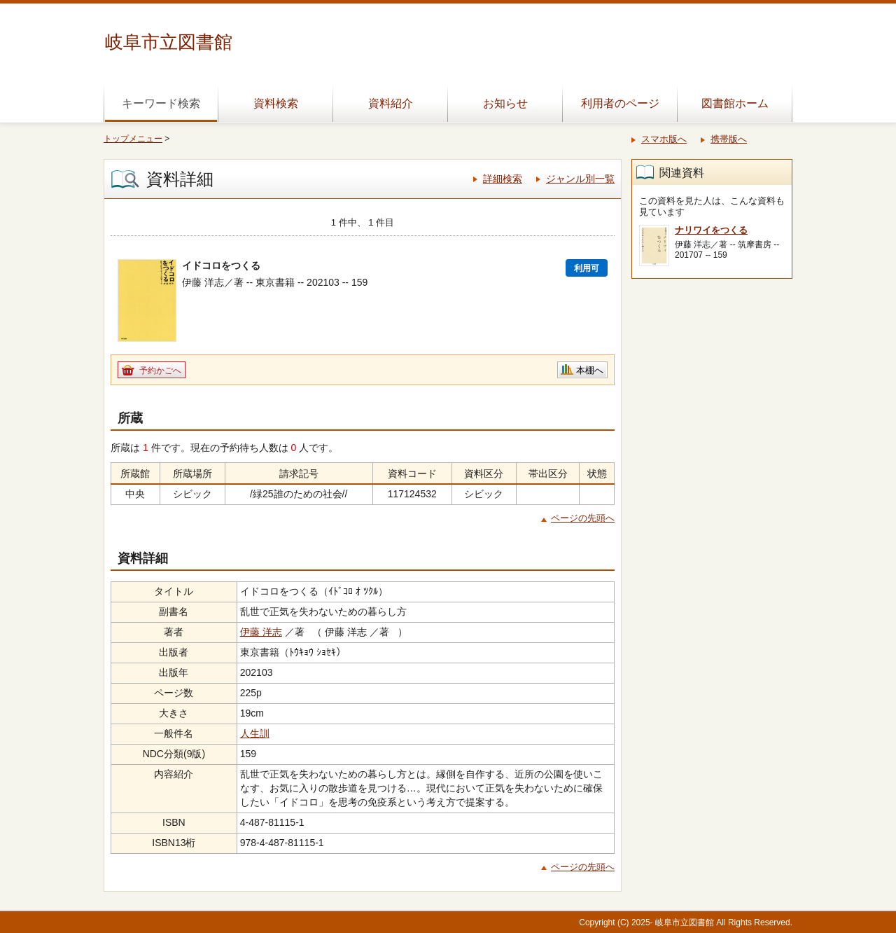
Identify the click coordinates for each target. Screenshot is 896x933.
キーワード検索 (161, 103)
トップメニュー (133, 139)
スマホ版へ (664, 139)
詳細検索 (502, 178)
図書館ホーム (735, 103)
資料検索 (275, 103)
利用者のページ (620, 103)
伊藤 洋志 (261, 631)
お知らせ (505, 103)
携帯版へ (728, 139)
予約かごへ (160, 370)
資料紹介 (390, 103)
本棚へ (589, 370)
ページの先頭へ (583, 518)
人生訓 (255, 733)
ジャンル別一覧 (580, 178)
